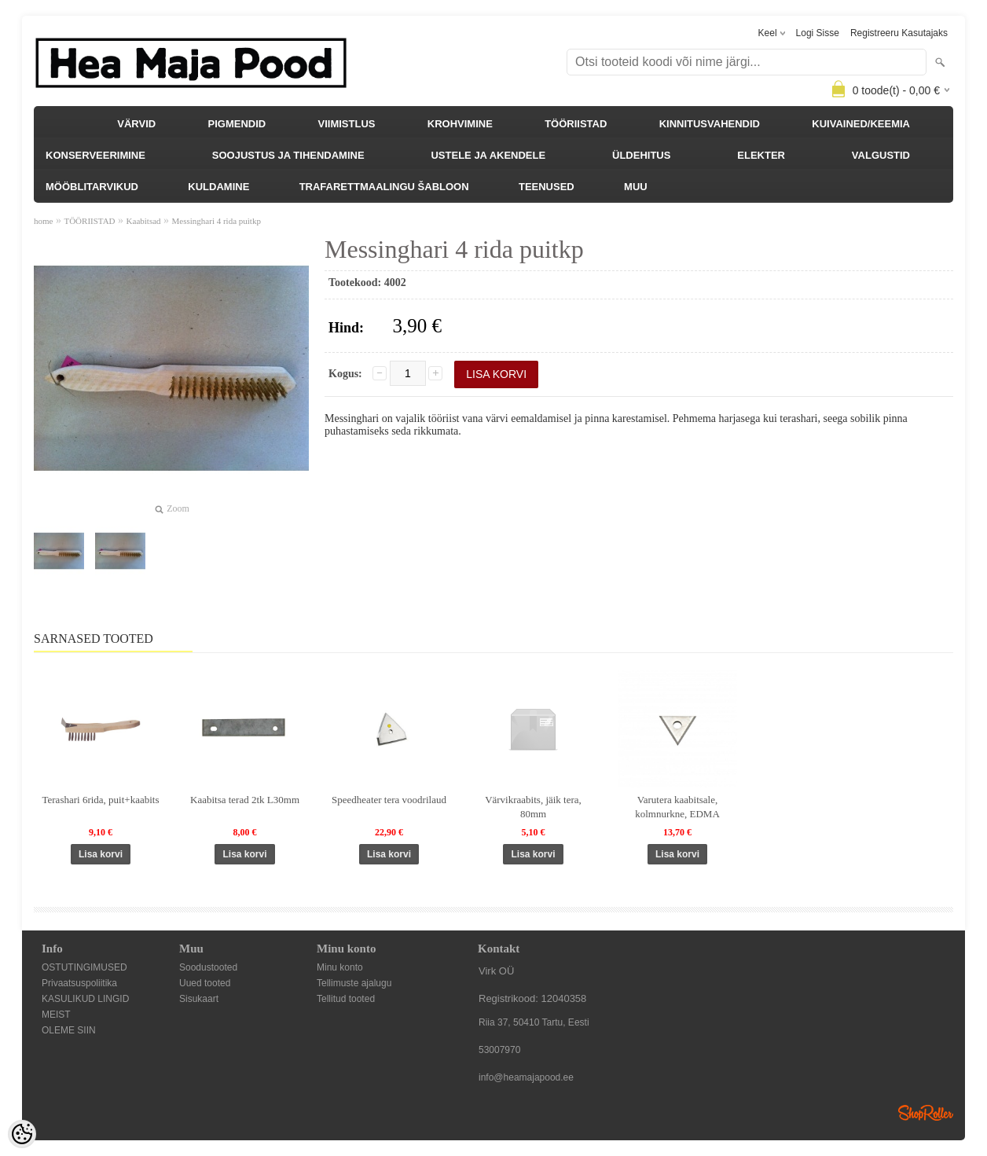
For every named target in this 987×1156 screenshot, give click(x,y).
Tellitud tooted (346, 998)
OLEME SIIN (69, 1030)
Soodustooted (208, 967)
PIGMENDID (237, 124)
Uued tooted (204, 983)
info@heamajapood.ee (526, 1077)
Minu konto (340, 967)
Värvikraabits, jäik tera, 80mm (533, 807)
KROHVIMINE (460, 124)
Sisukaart (198, 998)
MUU (636, 187)
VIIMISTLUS (347, 124)
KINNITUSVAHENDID (709, 124)
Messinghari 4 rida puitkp (216, 221)
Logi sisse (817, 33)
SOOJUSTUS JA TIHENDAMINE (288, 155)
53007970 (499, 1049)
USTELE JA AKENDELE (488, 155)
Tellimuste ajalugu (354, 983)
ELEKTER (761, 155)
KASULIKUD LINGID (85, 998)
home (43, 221)
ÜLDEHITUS (641, 155)
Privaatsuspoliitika (79, 983)
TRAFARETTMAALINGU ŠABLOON (384, 187)
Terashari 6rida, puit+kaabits (100, 800)
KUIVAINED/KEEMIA (861, 124)
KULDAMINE (218, 187)
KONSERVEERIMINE (95, 155)
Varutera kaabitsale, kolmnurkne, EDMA (677, 807)
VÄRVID (136, 124)
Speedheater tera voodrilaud (389, 800)
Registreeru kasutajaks (899, 33)
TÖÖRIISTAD (576, 124)
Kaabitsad (144, 221)
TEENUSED (546, 187)
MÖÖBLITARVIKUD (92, 187)
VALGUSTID (881, 155)
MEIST (56, 1014)
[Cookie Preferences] (22, 1134)
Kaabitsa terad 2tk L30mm (244, 800)
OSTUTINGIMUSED (84, 967)
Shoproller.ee (925, 1113)
